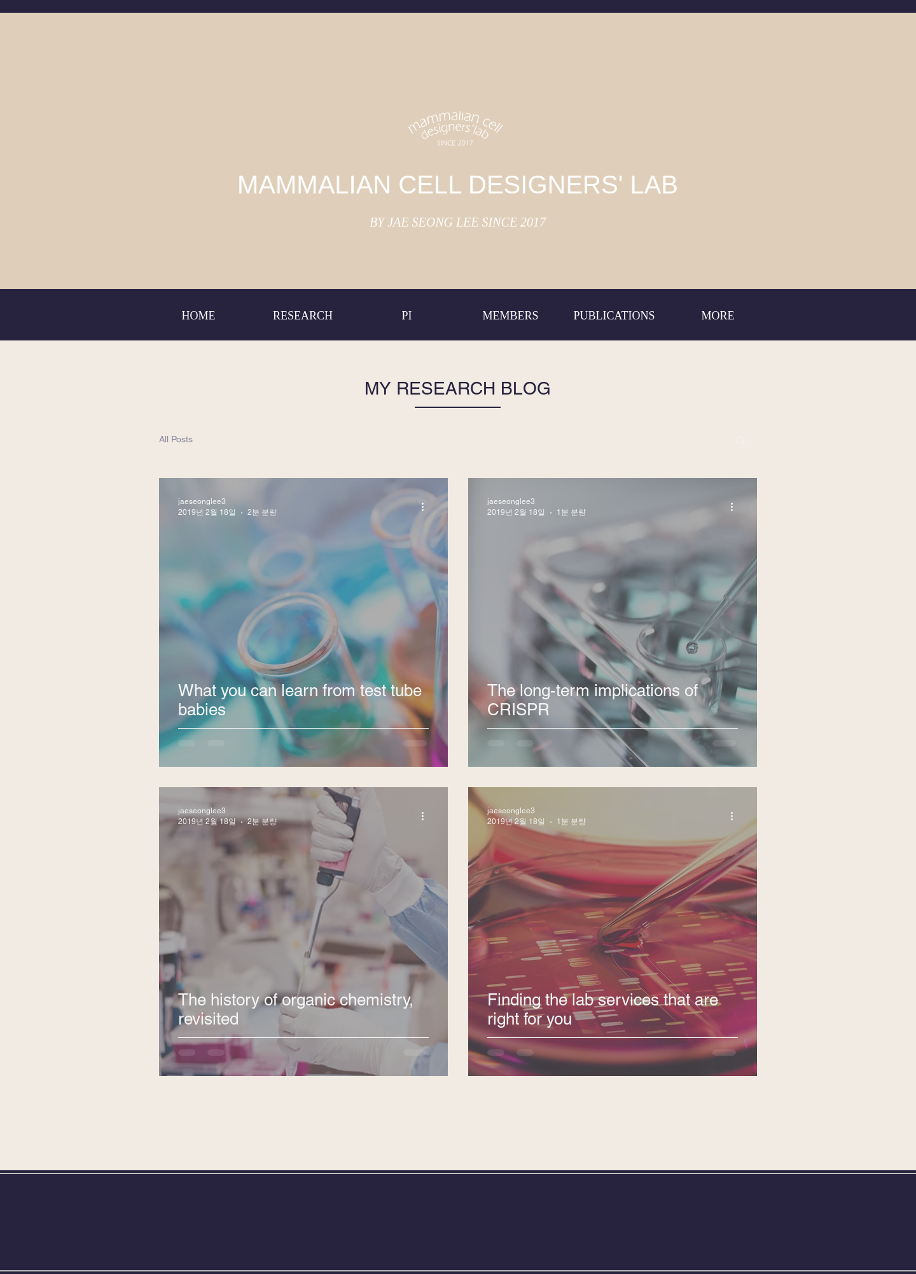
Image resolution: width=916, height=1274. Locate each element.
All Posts (176, 439)
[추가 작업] (426, 506)
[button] (741, 441)
